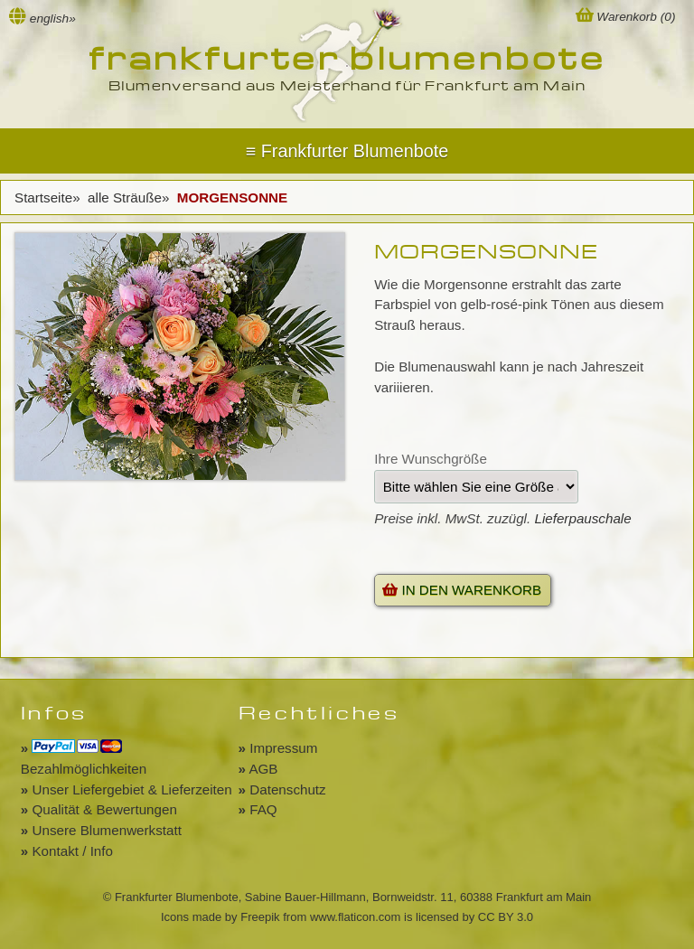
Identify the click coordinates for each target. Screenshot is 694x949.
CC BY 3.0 (505, 917)
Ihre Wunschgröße (430, 458)
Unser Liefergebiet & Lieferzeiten (126, 789)
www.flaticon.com (355, 917)
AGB (258, 768)
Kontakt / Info (67, 851)
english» (53, 18)
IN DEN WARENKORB (461, 589)
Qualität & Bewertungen (99, 809)
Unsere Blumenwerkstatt (101, 830)
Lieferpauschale (582, 518)
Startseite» (49, 197)
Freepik (259, 917)
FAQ (258, 809)
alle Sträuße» (131, 197)
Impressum (278, 748)
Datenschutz (282, 789)
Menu (347, 151)
